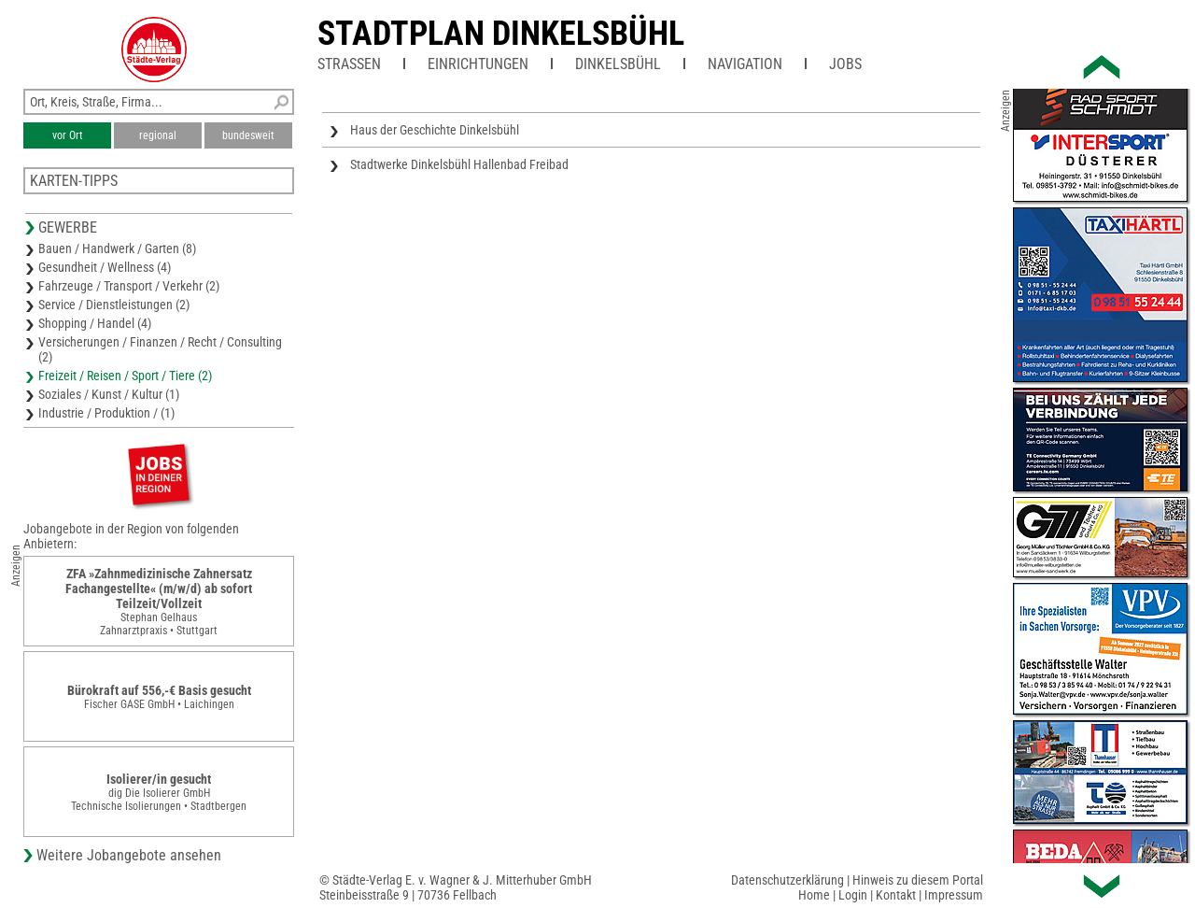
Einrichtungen (478, 64)
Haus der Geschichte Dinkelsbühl (434, 129)
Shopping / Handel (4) (94, 323)
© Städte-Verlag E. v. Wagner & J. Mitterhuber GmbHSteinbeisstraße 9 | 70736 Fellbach (455, 887)
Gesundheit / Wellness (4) (104, 267)
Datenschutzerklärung (787, 880)
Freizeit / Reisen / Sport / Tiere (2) (125, 375)
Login (852, 894)
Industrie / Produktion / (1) (106, 412)
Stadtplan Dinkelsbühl (500, 33)
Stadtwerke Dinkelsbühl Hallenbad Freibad (459, 164)
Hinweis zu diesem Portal (917, 880)
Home (814, 894)
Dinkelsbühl (618, 64)
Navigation (745, 64)
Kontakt (896, 894)
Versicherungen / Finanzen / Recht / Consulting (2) (160, 349)
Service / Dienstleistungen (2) (114, 304)
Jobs (845, 64)
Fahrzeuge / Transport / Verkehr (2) (128, 285)
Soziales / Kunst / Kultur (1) (108, 394)
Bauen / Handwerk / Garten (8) (117, 248)
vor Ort (67, 135)
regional (157, 135)
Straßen (349, 64)
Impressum (953, 894)
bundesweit (248, 135)
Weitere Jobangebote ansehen (128, 855)
